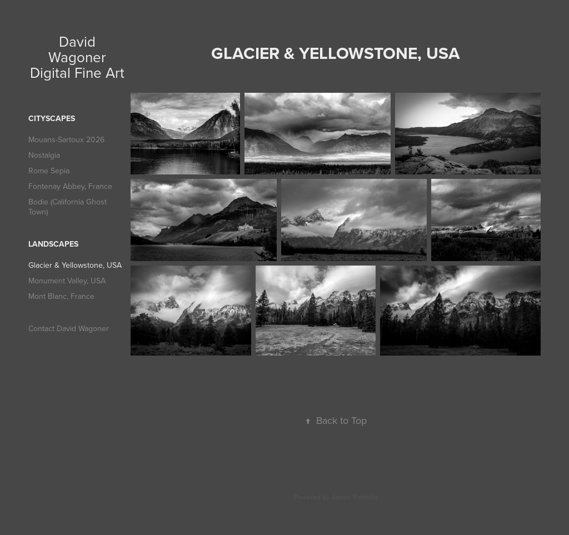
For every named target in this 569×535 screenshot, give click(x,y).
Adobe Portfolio (354, 497)
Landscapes (53, 243)
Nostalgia (44, 155)
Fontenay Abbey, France (70, 186)
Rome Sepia (48, 170)
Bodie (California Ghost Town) (67, 206)
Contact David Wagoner (68, 328)
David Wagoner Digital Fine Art (77, 56)
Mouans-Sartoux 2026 (66, 139)
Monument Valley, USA (67, 280)
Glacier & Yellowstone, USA (75, 265)
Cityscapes (51, 118)
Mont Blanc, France (61, 296)
